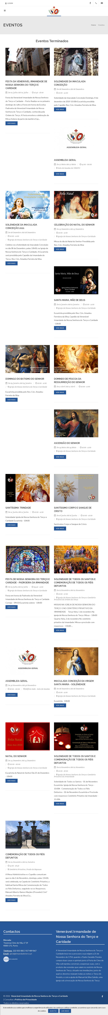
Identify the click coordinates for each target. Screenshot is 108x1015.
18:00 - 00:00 (14, 689)
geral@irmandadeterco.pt (21, 953)
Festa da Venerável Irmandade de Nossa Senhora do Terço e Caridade (26, 85)
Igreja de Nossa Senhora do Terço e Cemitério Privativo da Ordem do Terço (75, 598)
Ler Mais (65, 1011)
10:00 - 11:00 (13, 236)
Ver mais (11, 123)
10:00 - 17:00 (62, 594)
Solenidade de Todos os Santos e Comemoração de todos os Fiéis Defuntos (75, 582)
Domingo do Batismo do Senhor (24, 379)
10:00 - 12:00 (62, 93)
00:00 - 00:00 (14, 764)
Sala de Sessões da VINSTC (68, 168)
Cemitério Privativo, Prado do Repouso (24, 869)
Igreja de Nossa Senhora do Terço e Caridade (27, 240)
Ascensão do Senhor (67, 443)
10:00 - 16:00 (62, 771)
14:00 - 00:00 (86, 164)
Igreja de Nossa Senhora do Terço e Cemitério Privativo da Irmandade (75, 775)
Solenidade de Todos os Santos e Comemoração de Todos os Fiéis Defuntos (75, 759)
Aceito (53, 1011)
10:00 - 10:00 (86, 515)
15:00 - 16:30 (13, 866)
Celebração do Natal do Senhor (74, 224)
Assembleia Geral (65, 160)
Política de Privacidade (26, 999)
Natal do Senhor (16, 756)
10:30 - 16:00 (37, 92)
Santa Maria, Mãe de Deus (69, 300)
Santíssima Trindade (18, 507)
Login (9, 3)
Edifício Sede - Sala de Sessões (36, 689)
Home (93, 25)
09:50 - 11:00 (37, 587)
